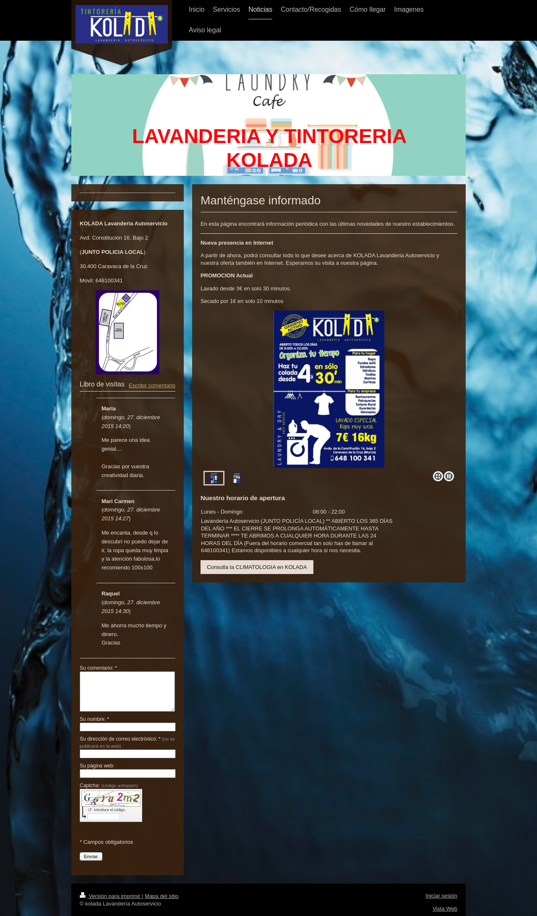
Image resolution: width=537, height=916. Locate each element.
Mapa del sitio (161, 896)
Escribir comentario (152, 385)
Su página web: (97, 766)
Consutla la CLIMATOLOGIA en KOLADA (257, 567)
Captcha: (109, 785)
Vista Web (445, 909)
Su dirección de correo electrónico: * (127, 742)
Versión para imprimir (111, 896)
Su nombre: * (94, 719)
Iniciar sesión (441, 896)
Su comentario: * (98, 668)
